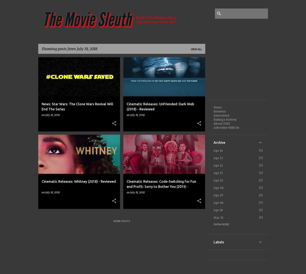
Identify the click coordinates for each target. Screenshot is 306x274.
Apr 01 (218, 210)
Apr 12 (218, 165)
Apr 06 (219, 203)
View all (196, 49)
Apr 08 (219, 188)
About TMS (222, 124)
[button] (114, 123)
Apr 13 (218, 158)
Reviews (220, 111)
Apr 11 (218, 173)
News (218, 107)
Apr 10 (218, 180)
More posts (121, 221)
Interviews (221, 115)
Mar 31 (218, 218)
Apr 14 (218, 151)
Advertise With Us (226, 128)
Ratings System (225, 119)
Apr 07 (218, 195)
